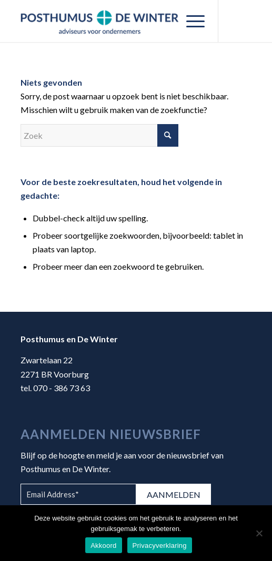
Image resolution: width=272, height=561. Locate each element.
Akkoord (103, 545)
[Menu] (190, 21)
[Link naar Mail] (241, 21)
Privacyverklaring (160, 545)
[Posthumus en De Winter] (113, 21)
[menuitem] (190, 21)
